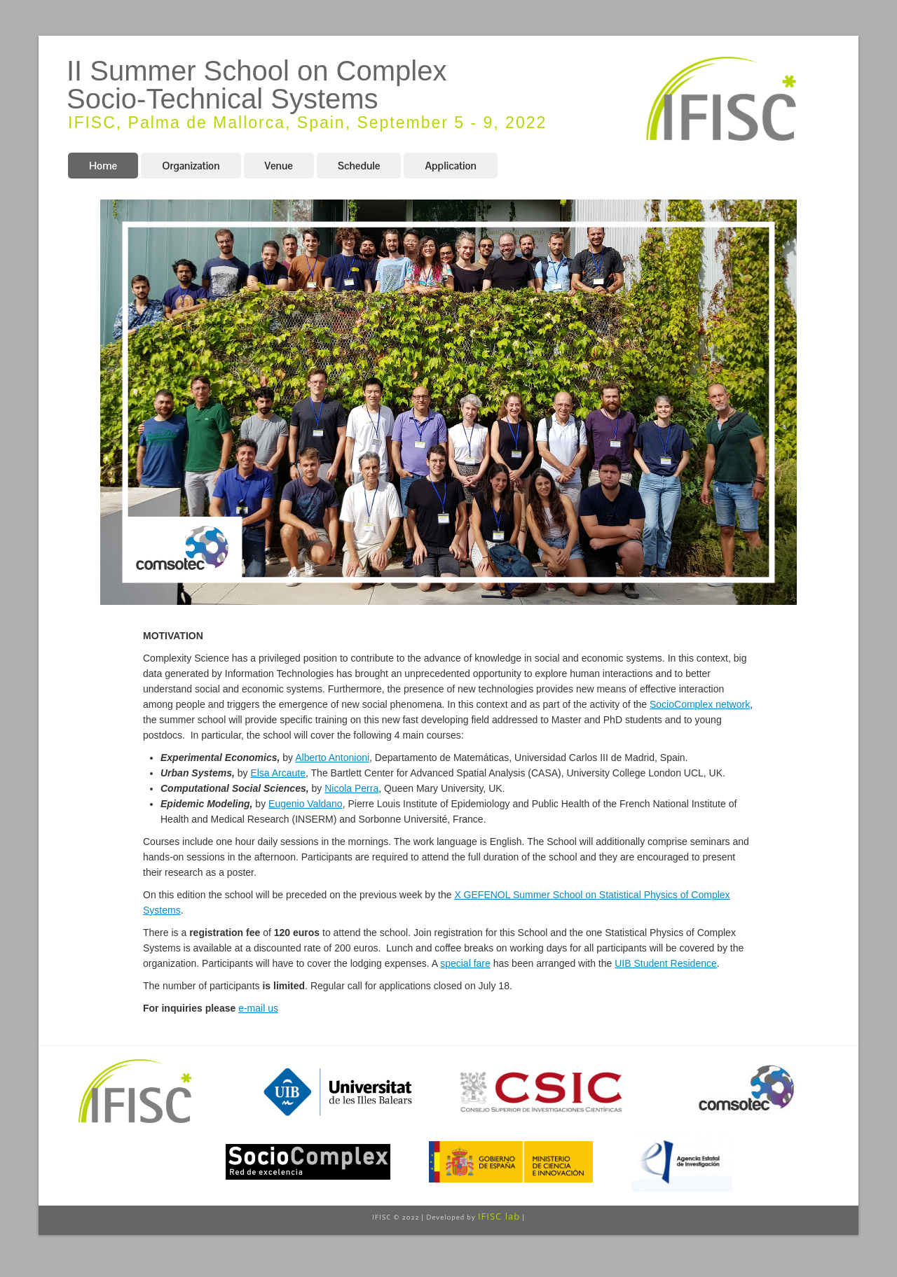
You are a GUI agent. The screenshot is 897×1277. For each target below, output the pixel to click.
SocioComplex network (700, 704)
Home (103, 165)
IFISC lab (499, 1216)
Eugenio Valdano (305, 803)
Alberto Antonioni (332, 757)
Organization (190, 165)
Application (451, 165)
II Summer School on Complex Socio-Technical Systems (256, 84)
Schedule (359, 165)
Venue (279, 165)
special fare (465, 963)
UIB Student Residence (666, 963)
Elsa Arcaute (278, 773)
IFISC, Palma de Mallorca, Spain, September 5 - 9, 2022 (307, 122)
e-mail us (258, 1008)
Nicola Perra (351, 788)
